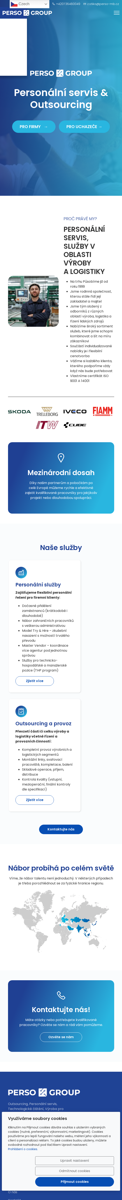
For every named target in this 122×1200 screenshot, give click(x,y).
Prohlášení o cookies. (23, 1149)
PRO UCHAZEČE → (84, 127)
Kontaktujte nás (61, 790)
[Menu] (117, 12)
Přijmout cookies (94, 1179)
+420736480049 (68, 4)
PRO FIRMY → (34, 127)
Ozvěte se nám (61, 998)
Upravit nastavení (53, 1163)
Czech (20, 4)
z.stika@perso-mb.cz (103, 4)
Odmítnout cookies (94, 1163)
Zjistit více (33, 759)
